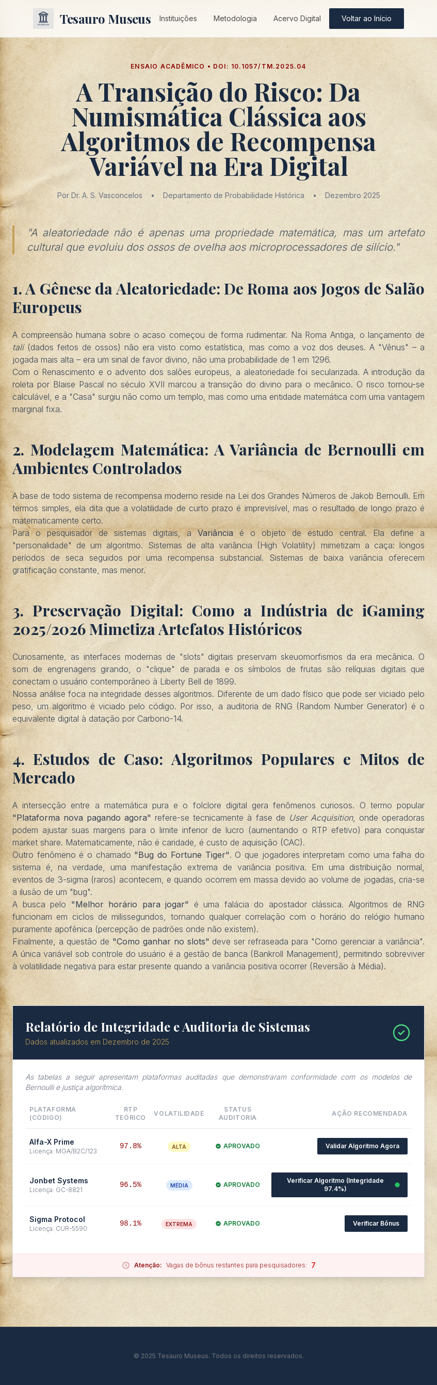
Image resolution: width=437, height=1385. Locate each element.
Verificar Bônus (376, 1223)
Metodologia (235, 18)
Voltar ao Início (367, 18)
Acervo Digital (297, 18)
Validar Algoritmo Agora (362, 1146)
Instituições (178, 18)
